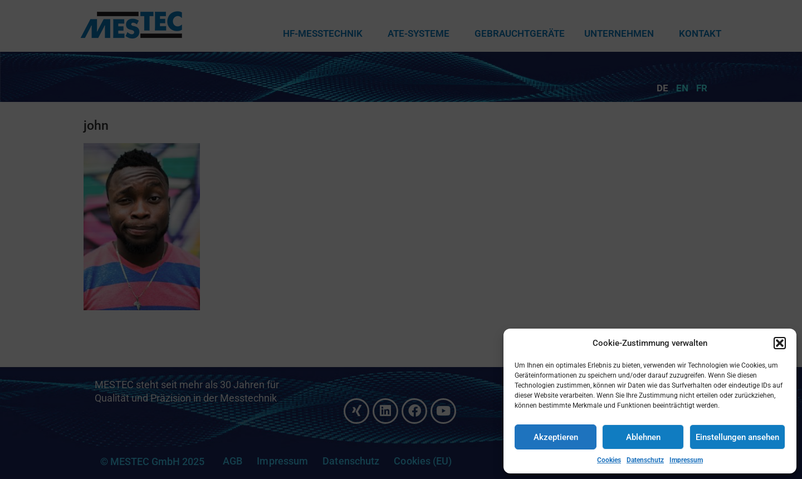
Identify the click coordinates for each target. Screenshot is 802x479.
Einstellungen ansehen (737, 437)
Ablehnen (643, 437)
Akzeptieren (556, 437)
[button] (779, 343)
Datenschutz (645, 460)
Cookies (609, 460)
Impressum (686, 460)
